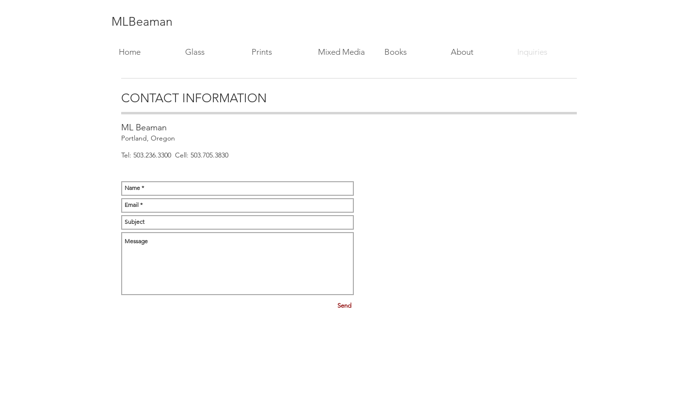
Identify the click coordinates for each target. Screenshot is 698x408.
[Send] (344, 306)
